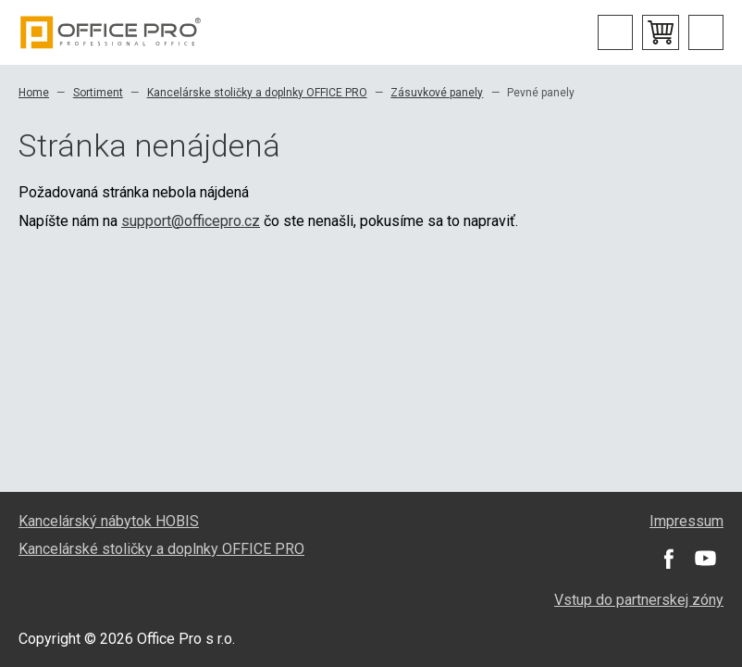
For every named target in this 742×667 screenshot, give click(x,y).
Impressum (686, 521)
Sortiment (98, 92)
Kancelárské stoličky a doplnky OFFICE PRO (161, 549)
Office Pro (111, 32)
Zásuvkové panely (436, 92)
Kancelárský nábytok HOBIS (109, 521)
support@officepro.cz (190, 221)
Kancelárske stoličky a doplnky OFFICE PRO (257, 92)
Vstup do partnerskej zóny (638, 600)
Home (34, 92)
